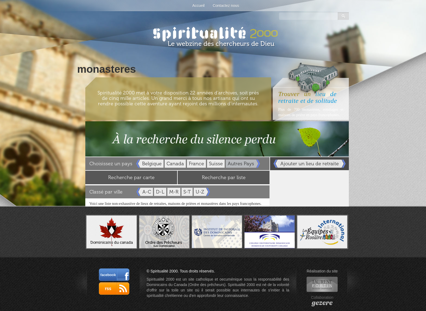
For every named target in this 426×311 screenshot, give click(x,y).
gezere (322, 303)
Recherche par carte (131, 177)
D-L (160, 192)
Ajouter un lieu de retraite (309, 164)
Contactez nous (226, 5)
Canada (175, 164)
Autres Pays (241, 164)
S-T (187, 192)
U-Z (200, 192)
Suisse (216, 164)
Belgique (152, 164)
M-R (173, 192)
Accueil (198, 5)
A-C (146, 192)
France (196, 164)
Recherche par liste (224, 177)
